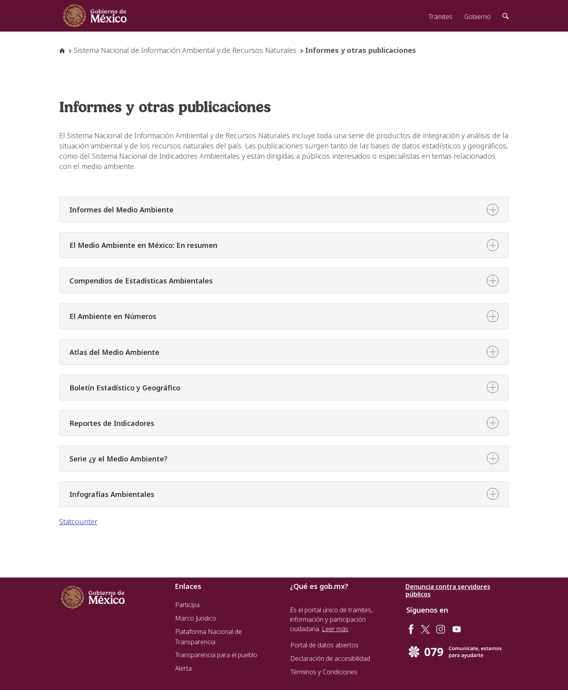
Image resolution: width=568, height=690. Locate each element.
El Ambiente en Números (112, 316)
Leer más (335, 628)
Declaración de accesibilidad (330, 658)
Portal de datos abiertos (324, 645)
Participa (187, 604)
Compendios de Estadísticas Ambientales (141, 280)
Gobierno (477, 16)
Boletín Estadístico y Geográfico (124, 387)
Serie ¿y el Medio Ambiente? (118, 458)
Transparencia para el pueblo (216, 655)
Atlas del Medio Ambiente (114, 352)
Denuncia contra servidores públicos (447, 590)
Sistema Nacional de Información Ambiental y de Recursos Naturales (185, 50)
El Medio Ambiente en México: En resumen (143, 245)
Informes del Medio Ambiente (121, 209)
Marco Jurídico (195, 618)
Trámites (440, 16)
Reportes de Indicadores (111, 423)
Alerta (183, 668)
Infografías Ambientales (111, 494)
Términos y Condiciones (323, 672)
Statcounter (78, 521)
